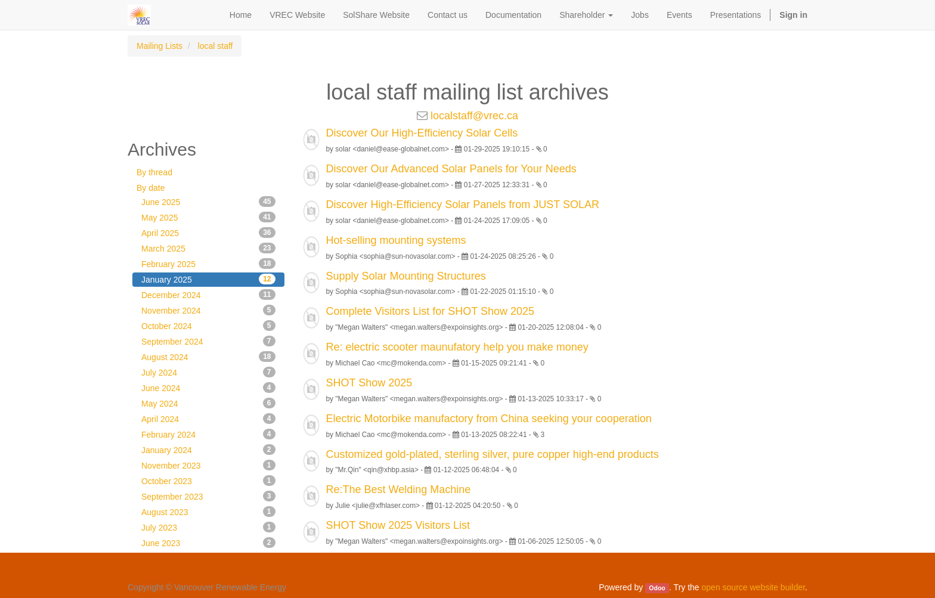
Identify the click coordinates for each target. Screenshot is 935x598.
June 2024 (208, 387)
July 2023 (208, 527)
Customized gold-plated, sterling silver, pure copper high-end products (492, 454)
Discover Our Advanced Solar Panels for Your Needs (451, 169)
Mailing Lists (159, 46)
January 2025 (208, 279)
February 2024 (208, 434)
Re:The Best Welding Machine (398, 489)
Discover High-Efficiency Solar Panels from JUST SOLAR (463, 204)
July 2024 (208, 372)
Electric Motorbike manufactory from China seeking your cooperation (489, 419)
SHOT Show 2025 (369, 383)
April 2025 (208, 232)
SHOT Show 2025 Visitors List (398, 525)
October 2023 (208, 480)
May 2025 (208, 217)
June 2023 (208, 542)
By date (151, 188)
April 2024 (208, 418)
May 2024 (208, 403)
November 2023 (208, 465)
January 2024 (208, 449)
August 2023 (208, 511)
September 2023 (208, 496)
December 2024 (208, 294)
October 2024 (208, 325)
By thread (154, 172)
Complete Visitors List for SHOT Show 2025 (430, 311)
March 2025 (208, 248)
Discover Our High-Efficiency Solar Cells (422, 133)
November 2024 (208, 310)
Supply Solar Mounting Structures (406, 276)
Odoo (657, 587)
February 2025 (208, 263)
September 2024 (208, 341)
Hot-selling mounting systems (396, 240)
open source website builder (754, 587)
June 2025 (208, 201)
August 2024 (208, 356)
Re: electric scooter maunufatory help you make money (457, 347)
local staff (215, 46)
